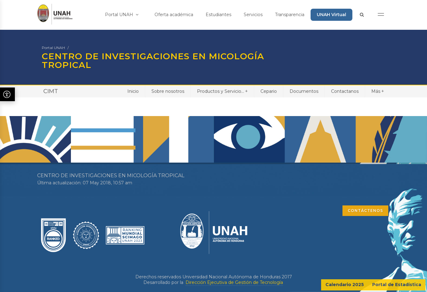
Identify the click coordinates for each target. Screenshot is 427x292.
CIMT (50, 91)
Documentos (304, 91)
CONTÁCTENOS (365, 210)
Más (377, 91)
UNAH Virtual (331, 14)
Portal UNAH (121, 14)
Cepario (268, 91)
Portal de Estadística (396, 284)
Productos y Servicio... (222, 91)
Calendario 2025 (344, 284)
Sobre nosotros (167, 91)
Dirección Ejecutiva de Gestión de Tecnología (234, 282)
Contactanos (345, 91)
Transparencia (289, 14)
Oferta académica (174, 14)
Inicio (133, 91)
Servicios (253, 14)
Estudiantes (218, 14)
